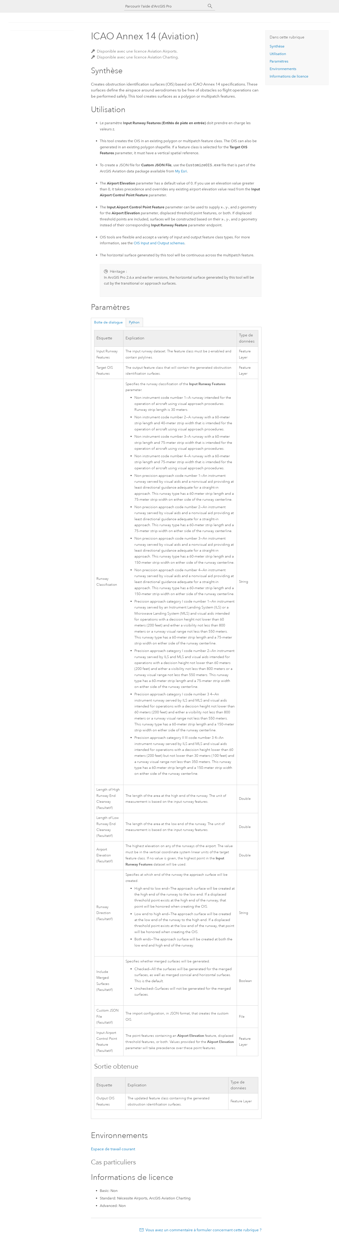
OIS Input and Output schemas (159, 243)
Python (134, 322)
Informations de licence (289, 76)
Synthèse (277, 46)
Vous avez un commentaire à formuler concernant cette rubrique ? (203, 1230)
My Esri (181, 171)
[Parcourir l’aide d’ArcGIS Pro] (165, 6)
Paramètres (279, 61)
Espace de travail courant (113, 1149)
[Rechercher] (210, 6)
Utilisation (278, 54)
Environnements (283, 69)
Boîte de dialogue (108, 322)
